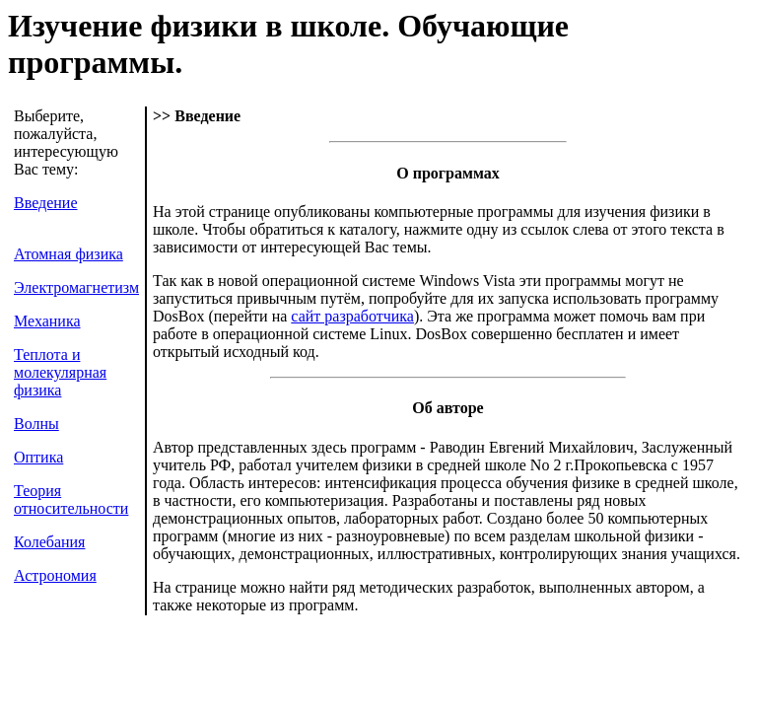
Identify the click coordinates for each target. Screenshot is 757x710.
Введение (46, 202)
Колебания (49, 541)
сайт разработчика (352, 316)
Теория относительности (71, 499)
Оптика (38, 457)
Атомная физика (68, 254)
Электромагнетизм (76, 287)
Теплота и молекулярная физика (60, 372)
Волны (36, 423)
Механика (47, 321)
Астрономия (55, 575)
